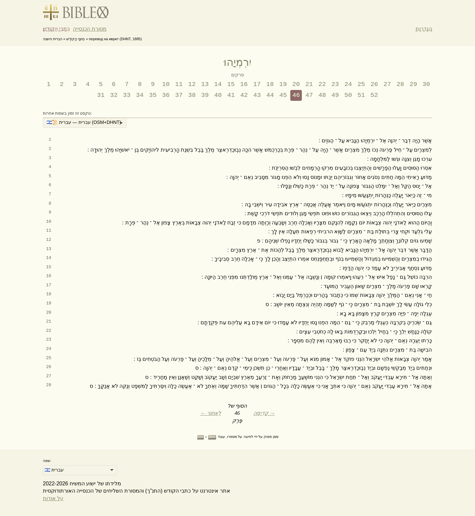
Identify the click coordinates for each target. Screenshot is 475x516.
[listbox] (85, 123)
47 (309, 95)
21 (309, 84)
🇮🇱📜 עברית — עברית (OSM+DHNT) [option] (84, 122)
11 (179, 84)
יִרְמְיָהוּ (237, 62)
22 (322, 84)
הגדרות (424, 29)
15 (231, 84)
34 (139, 95)
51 (361, 95)
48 (322, 95)
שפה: (47, 461)
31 (101, 95)
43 (257, 95)
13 (205, 84)
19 (283, 84)
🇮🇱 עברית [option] (54, 470)
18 (270, 84)
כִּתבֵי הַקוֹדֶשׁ (56, 29)
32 (113, 95)
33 (127, 95)
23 (335, 84)
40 (218, 95)
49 (335, 95)
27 (387, 84)
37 (179, 95)
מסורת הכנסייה (89, 29)
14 (218, 84)
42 (244, 95)
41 (231, 95)
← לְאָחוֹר (210, 413)
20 (296, 84)
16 (244, 84)
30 (426, 84)
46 (296, 95)
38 (192, 95)
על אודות (53, 498)
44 (270, 95)
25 (361, 84)
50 (348, 95)
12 (192, 84)
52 (374, 95)
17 (257, 84)
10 (166, 84)
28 (400, 84)
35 (153, 95)
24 (348, 84)
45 (283, 95)
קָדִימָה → (264, 413)
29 (413, 84)
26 (374, 84)
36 (166, 95)
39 (205, 95)
